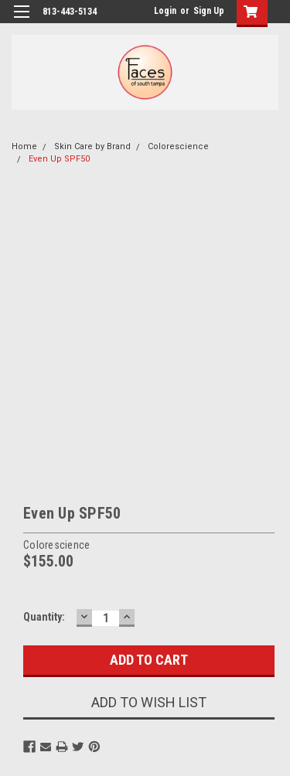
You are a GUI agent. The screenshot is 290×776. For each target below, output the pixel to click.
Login (165, 10)
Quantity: (44, 617)
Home (24, 146)
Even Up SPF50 (59, 159)
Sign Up (208, 10)
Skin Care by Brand (92, 146)
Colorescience (178, 146)
